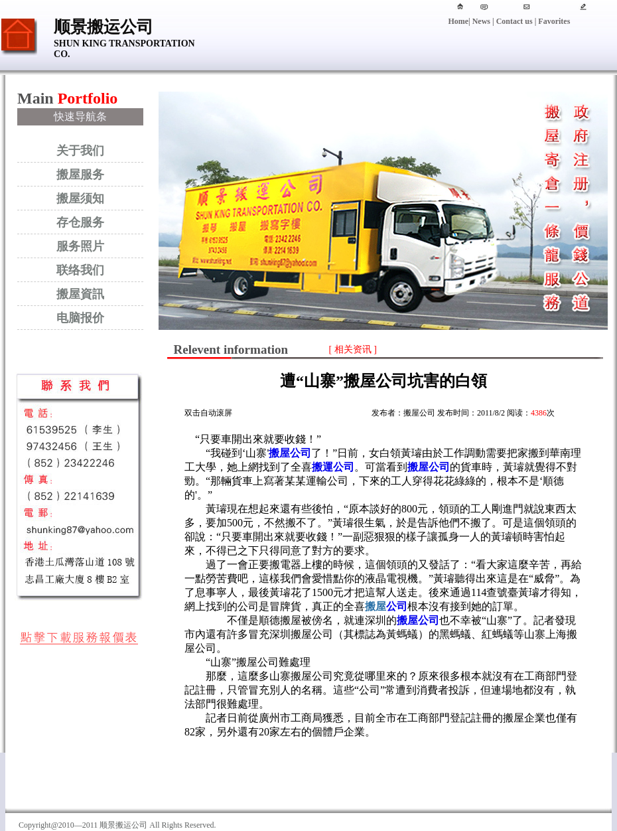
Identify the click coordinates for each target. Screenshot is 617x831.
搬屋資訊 (80, 294)
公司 (386, 606)
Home (458, 21)
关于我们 (80, 150)
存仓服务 (80, 222)
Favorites (553, 21)
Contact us (514, 21)
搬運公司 (333, 467)
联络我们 (80, 270)
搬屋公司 (290, 453)
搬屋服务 (80, 174)
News (481, 21)
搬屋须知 (80, 198)
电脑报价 (80, 318)
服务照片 (80, 246)
